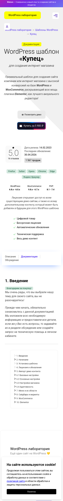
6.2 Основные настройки (28, 379)
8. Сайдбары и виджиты (27, 394)
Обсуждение (12, 260)
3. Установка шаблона (26, 363)
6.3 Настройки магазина (27, 383)
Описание (10, 256)
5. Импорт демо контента (28, 371)
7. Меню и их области (26, 391)
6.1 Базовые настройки (27, 375)
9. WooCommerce (24, 398)
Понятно (31, 491)
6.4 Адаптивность (24, 387)
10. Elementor (22, 402)
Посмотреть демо (31, 114)
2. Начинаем (22, 360)
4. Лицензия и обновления (28, 367)
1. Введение (22, 356)
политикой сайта (16, 481)
